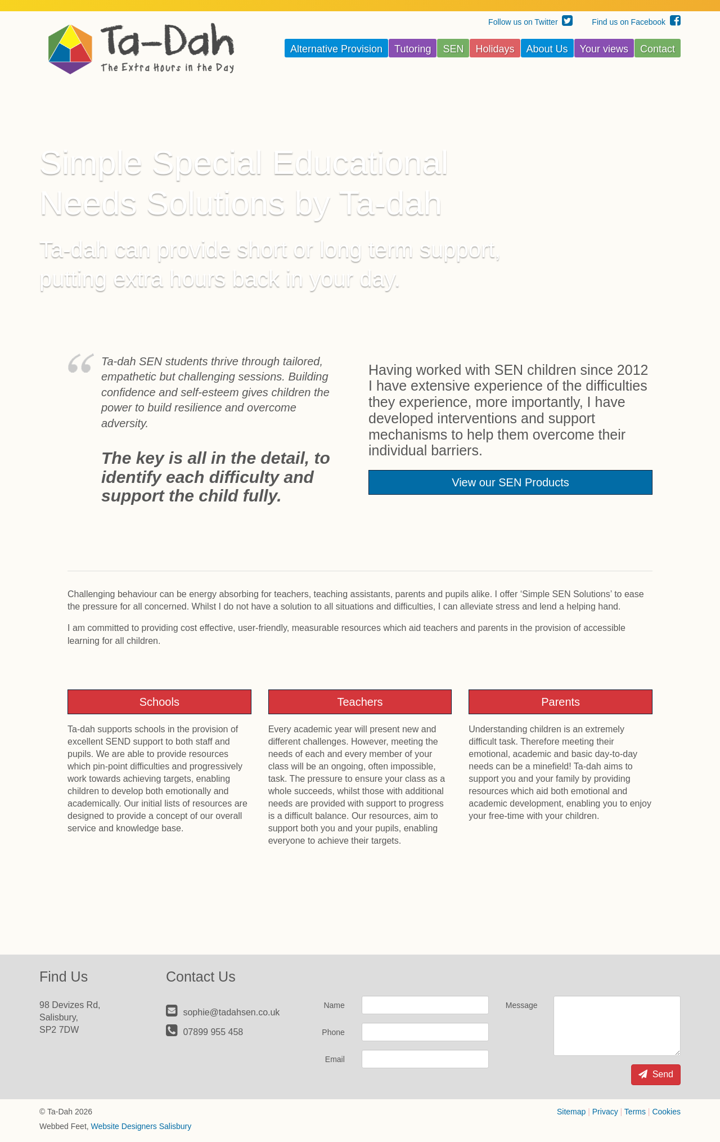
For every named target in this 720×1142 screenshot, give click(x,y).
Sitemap (571, 1111)
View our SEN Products (510, 482)
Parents (560, 702)
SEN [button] (453, 49)
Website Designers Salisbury (141, 1126)
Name (333, 1005)
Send (655, 1074)
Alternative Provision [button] (336, 49)
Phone (333, 1032)
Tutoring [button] (412, 49)
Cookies (666, 1111)
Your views (604, 49)
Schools (159, 702)
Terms (635, 1111)
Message (522, 1005)
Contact (657, 49)
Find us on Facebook (636, 21)
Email (335, 1059)
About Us (547, 49)
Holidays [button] (494, 49)
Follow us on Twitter (530, 21)
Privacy (605, 1111)
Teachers (359, 702)
